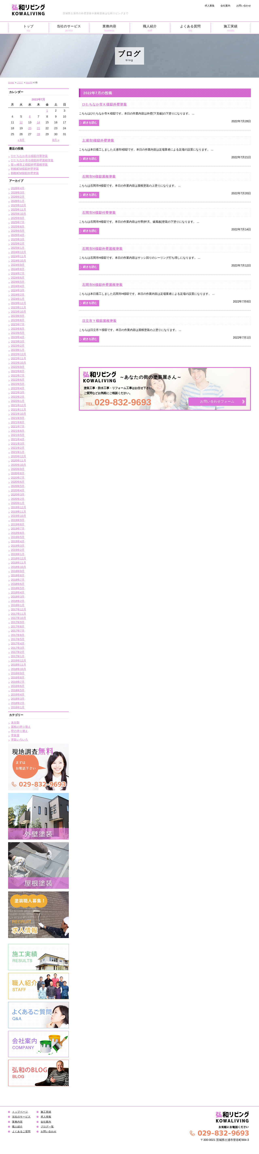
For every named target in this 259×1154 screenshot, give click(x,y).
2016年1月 (17, 707)
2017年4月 (17, 643)
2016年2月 (17, 703)
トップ (28, 28)
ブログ (20, 82)
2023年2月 (17, 345)
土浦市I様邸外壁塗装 (98, 140)
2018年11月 (18, 562)
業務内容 (109, 28)
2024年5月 (17, 281)
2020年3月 (17, 494)
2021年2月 (17, 447)
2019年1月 (17, 554)
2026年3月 (17, 192)
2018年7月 (17, 579)
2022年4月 (17, 388)
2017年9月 (17, 622)
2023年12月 (18, 303)
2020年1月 (17, 503)
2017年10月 (18, 618)
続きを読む (90, 122)
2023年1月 (17, 350)
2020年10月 (18, 464)
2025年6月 (17, 226)
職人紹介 (150, 28)
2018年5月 (17, 588)
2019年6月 (17, 532)
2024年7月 (17, 273)
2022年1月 (17, 401)
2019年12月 (18, 507)
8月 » (55, 140)
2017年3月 (17, 647)
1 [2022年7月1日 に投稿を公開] (47, 110)
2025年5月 (17, 230)
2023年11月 (18, 307)
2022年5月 (17, 384)
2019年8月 (17, 524)
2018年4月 (17, 592)
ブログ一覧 (47, 1126)
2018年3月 (17, 596)
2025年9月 (17, 218)
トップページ (20, 1111)
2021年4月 (17, 439)
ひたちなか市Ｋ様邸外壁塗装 (104, 104)
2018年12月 (18, 558)
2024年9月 (17, 264)
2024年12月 (18, 252)
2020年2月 (17, 498)
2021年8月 (17, 422)
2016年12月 (18, 660)
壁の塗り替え (19, 731)
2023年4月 (17, 337)
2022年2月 (17, 396)
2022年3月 (17, 392)
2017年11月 (18, 613)
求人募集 (209, 5)
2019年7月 (17, 528)
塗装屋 (15, 735)
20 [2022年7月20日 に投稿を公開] (29, 128)
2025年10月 (18, 213)
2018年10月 (18, 566)
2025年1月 (17, 247)
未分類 (15, 722)
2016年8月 (17, 677)
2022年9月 (17, 367)
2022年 (29, 82)
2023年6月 (17, 328)
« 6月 (21, 140)
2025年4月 (17, 235)
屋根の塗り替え (21, 726)
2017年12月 (18, 609)
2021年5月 (17, 435)
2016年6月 (17, 686)
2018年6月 (17, 584)
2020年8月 (17, 473)
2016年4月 (17, 694)
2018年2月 (17, 601)
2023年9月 (17, 315)
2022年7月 (17, 375)
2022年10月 (18, 362)
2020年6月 (17, 481)
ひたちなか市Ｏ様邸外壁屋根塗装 (32, 160)
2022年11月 (18, 358)
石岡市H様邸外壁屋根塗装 (102, 248)
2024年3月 (17, 290)
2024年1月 (17, 298)
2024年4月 (17, 286)
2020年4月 (17, 490)
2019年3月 (17, 545)
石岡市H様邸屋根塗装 (99, 176)
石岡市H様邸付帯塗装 (99, 212)
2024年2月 (17, 294)
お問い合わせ (243, 5)
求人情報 (46, 1116)
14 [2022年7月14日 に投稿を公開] (38, 122)
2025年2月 (17, 243)
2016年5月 (17, 690)
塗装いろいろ (19, 739)
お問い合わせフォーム (217, 402)
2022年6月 (17, 379)
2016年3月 (17, 698)
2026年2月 (17, 196)
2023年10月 (18, 311)
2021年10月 (18, 413)
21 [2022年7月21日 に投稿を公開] (38, 128)
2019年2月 (17, 549)
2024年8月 (17, 269)
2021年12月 (18, 405)
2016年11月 (18, 664)
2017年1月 (17, 656)
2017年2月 (17, 652)
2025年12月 (18, 205)
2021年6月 (17, 430)
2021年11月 (18, 409)
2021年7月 (17, 426)
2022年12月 (18, 354)
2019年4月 (17, 541)
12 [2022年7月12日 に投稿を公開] (21, 122)
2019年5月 (17, 537)
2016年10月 (18, 669)
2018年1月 (17, 605)
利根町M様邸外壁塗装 (25, 168)
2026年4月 (17, 188)
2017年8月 (17, 626)
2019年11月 (18, 511)
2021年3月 (17, 443)
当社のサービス (69, 28)
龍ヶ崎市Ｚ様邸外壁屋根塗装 (29, 164)
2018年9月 (17, 571)
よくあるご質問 (21, 1131)
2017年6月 (17, 635)
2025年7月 (17, 222)
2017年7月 (17, 630)
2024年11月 (18, 256)
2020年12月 (18, 456)
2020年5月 (17, 486)
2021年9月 (17, 418)
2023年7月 (17, 324)
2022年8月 (17, 371)
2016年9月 (17, 673)
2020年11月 (18, 460)
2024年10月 (18, 260)
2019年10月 (18, 515)
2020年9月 (17, 469)
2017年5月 (17, 639)
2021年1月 (17, 452)
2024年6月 (17, 277)
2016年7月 (17, 681)
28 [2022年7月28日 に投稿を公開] (38, 134)
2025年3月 (17, 239)
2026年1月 (17, 201)
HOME (11, 82)
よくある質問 (190, 28)
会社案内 (225, 5)
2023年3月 (17, 341)
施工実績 (231, 28)
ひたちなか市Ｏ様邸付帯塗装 (29, 156)
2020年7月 (17, 477)
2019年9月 (17, 520)
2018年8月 (17, 575)
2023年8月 (17, 320)
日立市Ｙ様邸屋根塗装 (99, 321)
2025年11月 (18, 209)
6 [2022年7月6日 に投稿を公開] (30, 116)
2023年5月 (17, 332)
